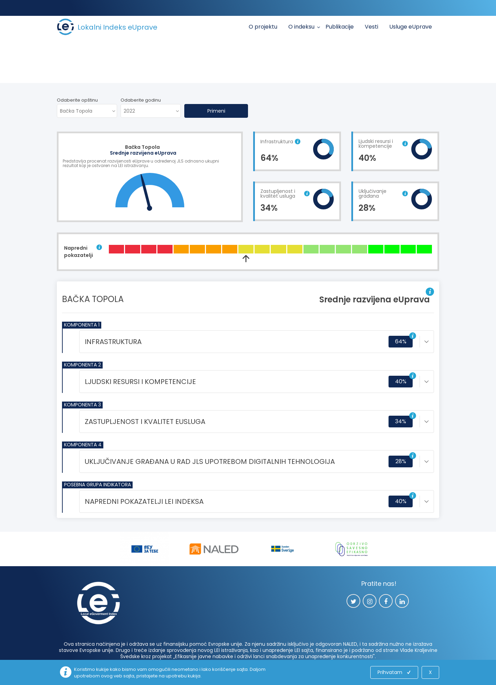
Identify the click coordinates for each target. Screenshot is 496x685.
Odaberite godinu (141, 100)
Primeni (216, 110)
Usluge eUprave (410, 27)
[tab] (256, 341)
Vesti (371, 27)
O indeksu (301, 27)
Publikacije (340, 27)
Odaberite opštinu (77, 100)
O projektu (263, 27)
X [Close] (430, 672)
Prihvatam (395, 672)
